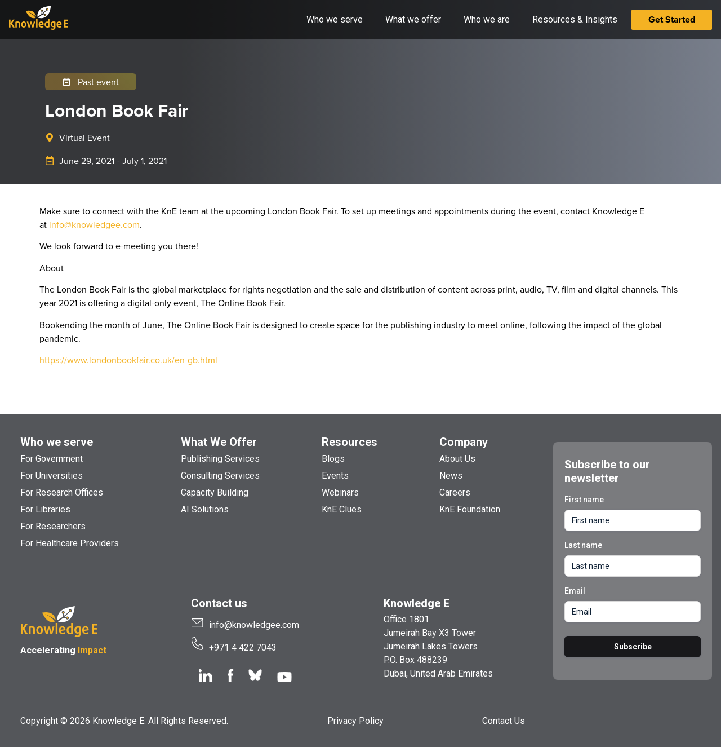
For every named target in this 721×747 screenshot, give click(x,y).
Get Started (671, 19)
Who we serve (56, 442)
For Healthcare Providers (69, 543)
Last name (583, 545)
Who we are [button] (487, 19)
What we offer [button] (413, 19)
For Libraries (45, 509)
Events (335, 475)
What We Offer (219, 442)
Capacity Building (214, 492)
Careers (454, 492)
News (450, 475)
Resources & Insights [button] (574, 19)
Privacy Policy (355, 720)
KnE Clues (342, 509)
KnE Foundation (469, 509)
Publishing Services (220, 458)
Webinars (340, 492)
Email (574, 590)
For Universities (51, 475)
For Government (51, 458)
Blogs (333, 458)
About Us (457, 458)
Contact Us (503, 720)
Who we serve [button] (334, 19)
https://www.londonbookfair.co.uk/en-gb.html (128, 359)
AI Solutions (205, 509)
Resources (349, 442)
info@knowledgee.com (94, 224)
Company (463, 442)
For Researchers (53, 526)
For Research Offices (61, 492)
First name (584, 499)
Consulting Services (220, 475)
